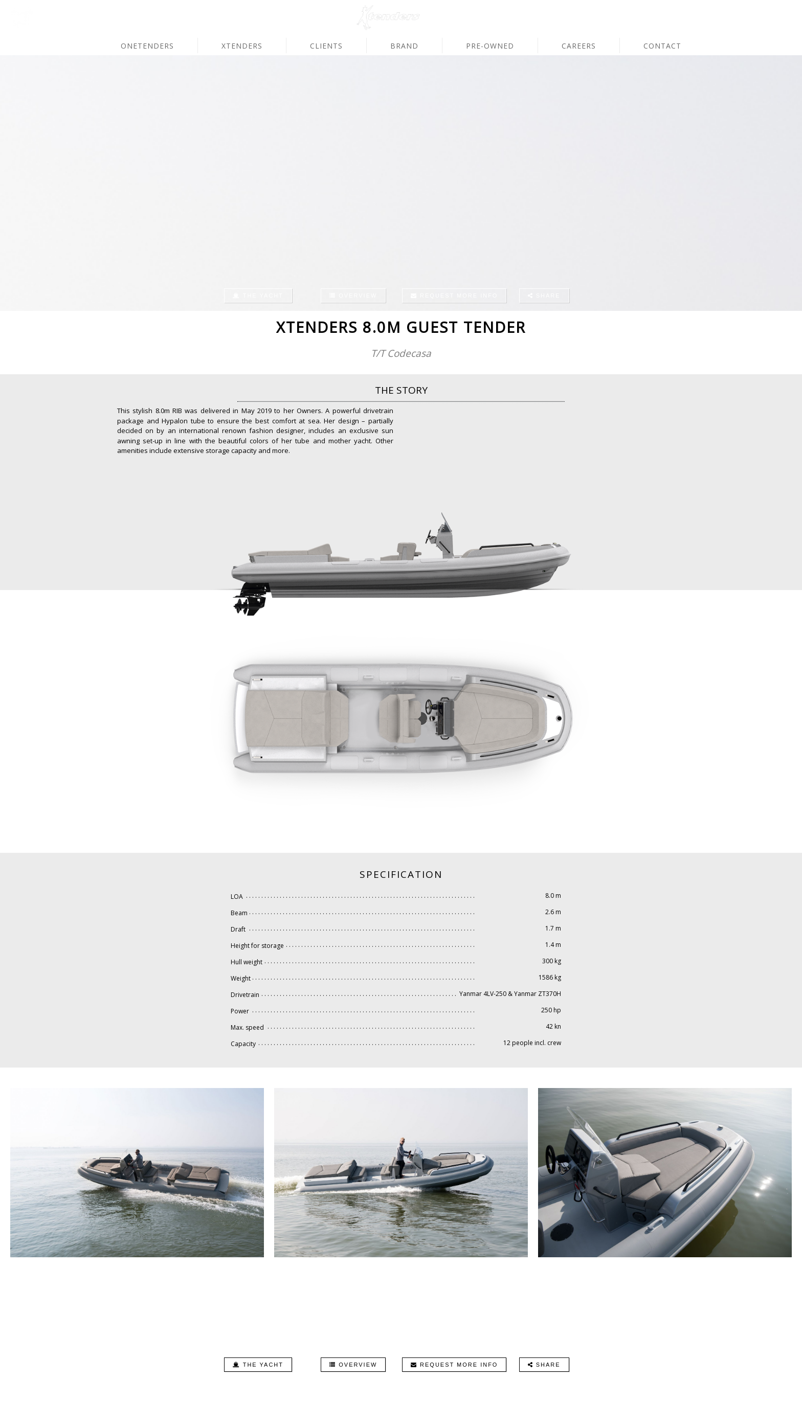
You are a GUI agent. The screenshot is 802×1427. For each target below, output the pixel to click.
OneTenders (147, 46)
